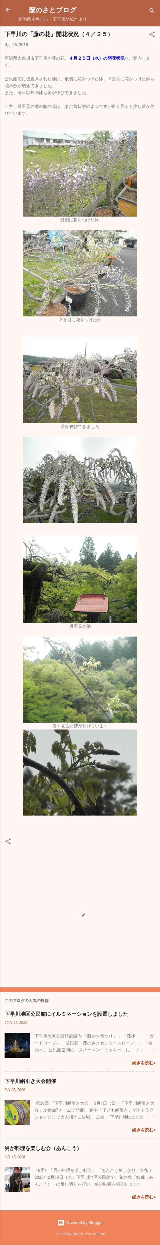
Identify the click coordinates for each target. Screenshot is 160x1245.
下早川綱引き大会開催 (30, 1080)
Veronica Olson (95, 1234)
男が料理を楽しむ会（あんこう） (43, 1148)
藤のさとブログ (59, 9)
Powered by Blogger (80, 1222)
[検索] (152, 11)
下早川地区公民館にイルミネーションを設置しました (66, 1013)
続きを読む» (143, 1062)
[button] (152, 35)
